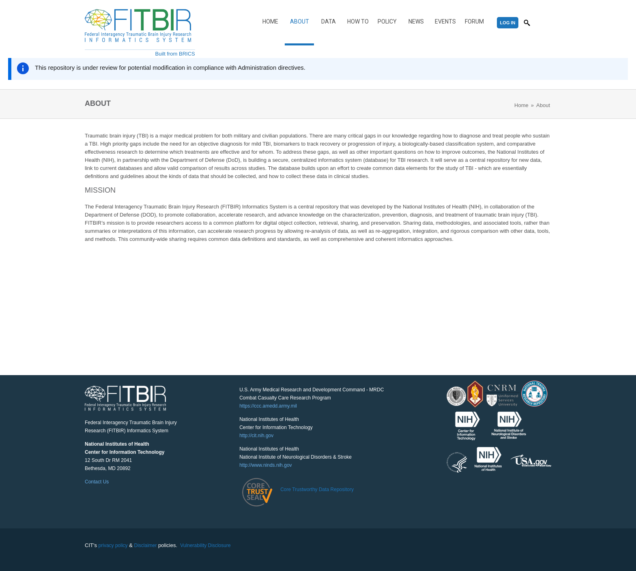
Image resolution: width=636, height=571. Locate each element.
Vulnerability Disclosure (205, 545)
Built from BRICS (175, 54)
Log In (508, 22)
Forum (474, 21)
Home (270, 21)
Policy (387, 21)
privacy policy (113, 545)
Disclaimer (145, 545)
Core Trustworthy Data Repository (317, 489)
